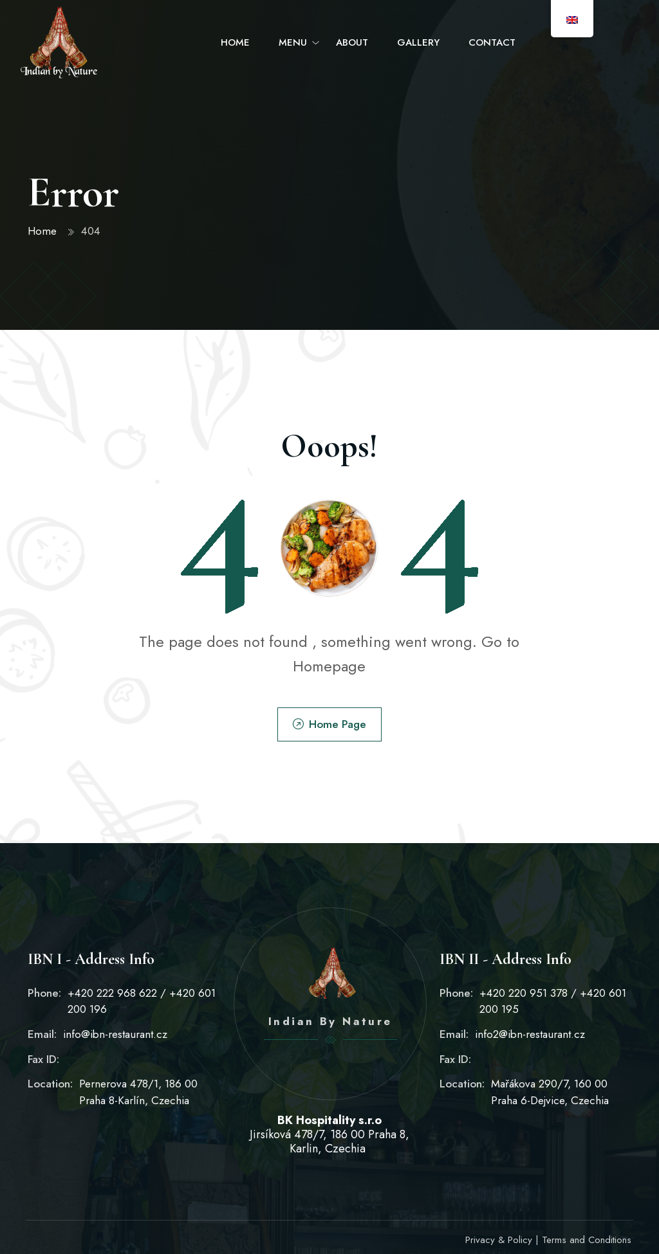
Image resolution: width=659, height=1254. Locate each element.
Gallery (418, 42)
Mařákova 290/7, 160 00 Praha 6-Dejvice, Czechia (550, 1092)
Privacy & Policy (498, 1240)
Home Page (329, 724)
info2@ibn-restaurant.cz (530, 1034)
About (352, 42)
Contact (492, 42)
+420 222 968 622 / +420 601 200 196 (142, 1001)
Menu (293, 42)
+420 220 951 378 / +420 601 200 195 (552, 1001)
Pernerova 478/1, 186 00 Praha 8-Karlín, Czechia (138, 1092)
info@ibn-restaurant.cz (115, 1034)
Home (235, 42)
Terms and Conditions (586, 1240)
